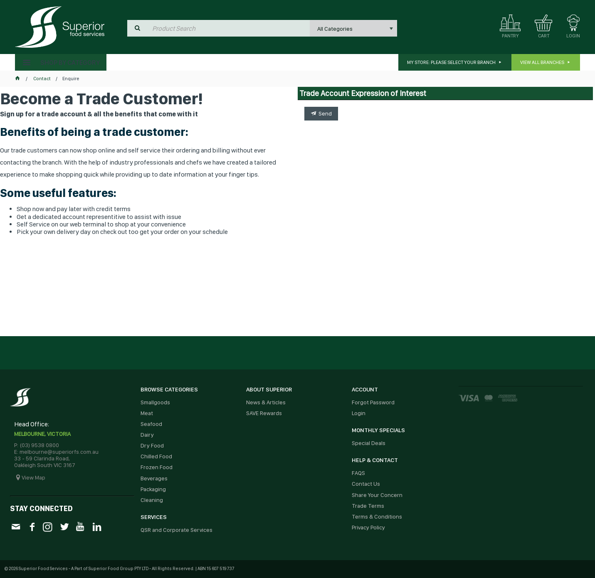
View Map (33, 477)
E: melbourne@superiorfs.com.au (56, 451)
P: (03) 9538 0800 (36, 445)
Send (325, 113)
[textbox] (229, 28)
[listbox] (353, 28)
